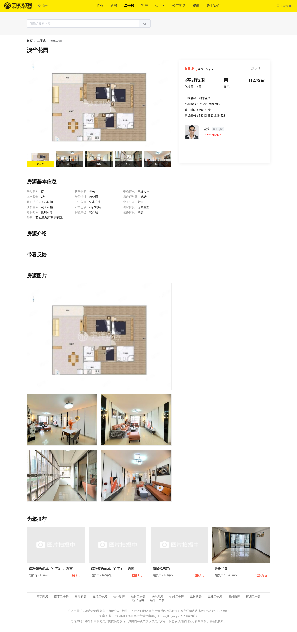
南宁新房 (42, 596)
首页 (100, 5)
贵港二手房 (100, 596)
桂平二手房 (157, 600)
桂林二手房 (138, 596)
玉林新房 (196, 596)
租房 (144, 5)
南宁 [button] (43, 5)
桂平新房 (138, 600)
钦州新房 (157, 596)
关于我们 (213, 5)
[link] (30, 40)
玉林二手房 (215, 596)
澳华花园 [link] (56, 40)
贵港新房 (80, 596)
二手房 (129, 5)
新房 (113, 5)
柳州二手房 (253, 596)
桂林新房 (119, 596)
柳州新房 (234, 596)
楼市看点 (178, 5)
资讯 (196, 5)
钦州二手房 (176, 596)
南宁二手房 (61, 596)
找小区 (160, 5)
